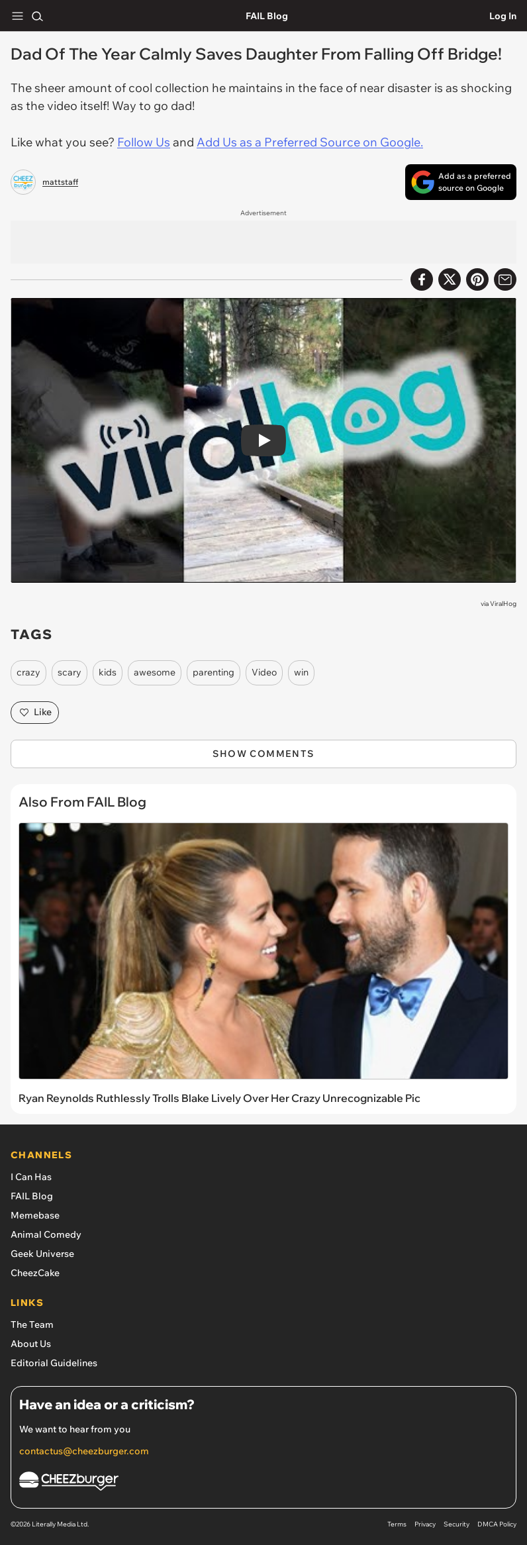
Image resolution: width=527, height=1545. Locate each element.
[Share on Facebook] (421, 279)
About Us (31, 1344)
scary (69, 672)
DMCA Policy (496, 1524)
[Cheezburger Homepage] (263, 1483)
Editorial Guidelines (54, 1363)
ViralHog (503, 603)
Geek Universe (42, 1254)
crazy (28, 672)
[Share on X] (449, 279)
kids (108, 672)
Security (456, 1524)
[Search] (37, 16)
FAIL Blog (267, 16)
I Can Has (31, 1177)
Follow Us (143, 142)
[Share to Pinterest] (477, 279)
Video (264, 672)
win (301, 672)
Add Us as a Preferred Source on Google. (310, 142)
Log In (502, 16)
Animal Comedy (46, 1234)
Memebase (35, 1215)
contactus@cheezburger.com (84, 1451)
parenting (213, 672)
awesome (154, 672)
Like (35, 712)
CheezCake (35, 1273)
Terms (397, 1524)
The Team (32, 1324)
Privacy (425, 1524)
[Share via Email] (505, 279)
